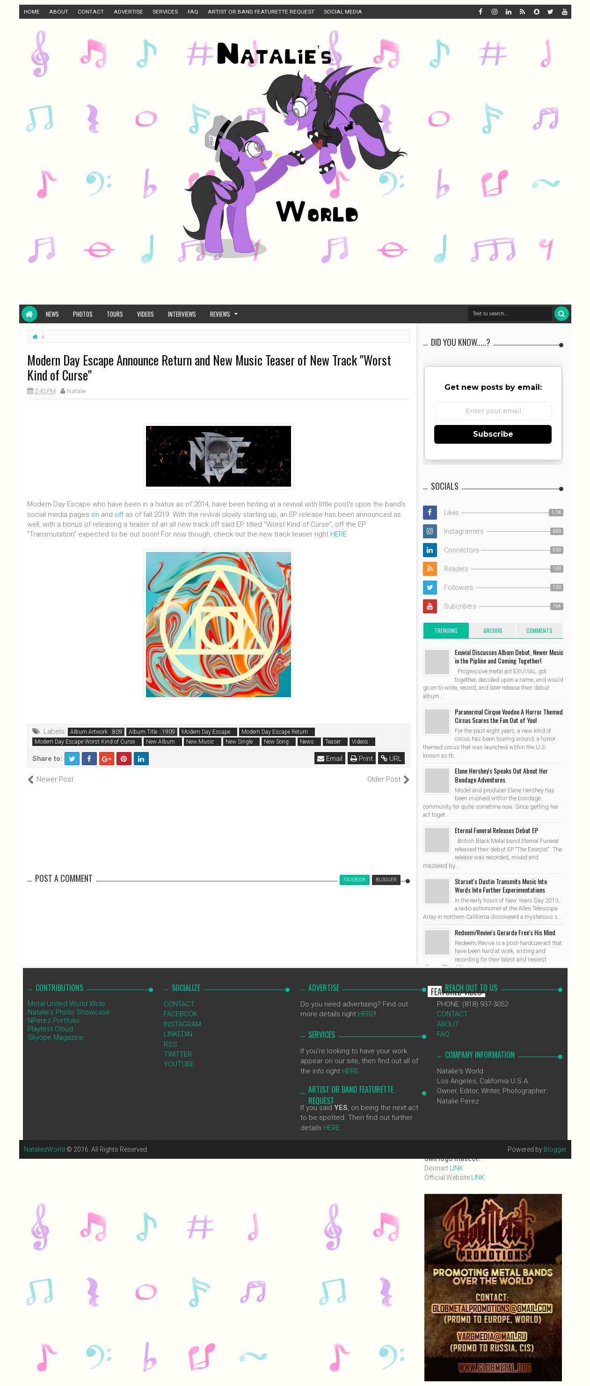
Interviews (182, 314)
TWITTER (178, 1054)
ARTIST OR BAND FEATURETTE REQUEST (261, 11)
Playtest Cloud (50, 1029)
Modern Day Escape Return (274, 732)
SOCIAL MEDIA (343, 11)
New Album (160, 741)
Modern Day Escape (206, 732)
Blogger (555, 1149)
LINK (456, 1168)
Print (361, 758)
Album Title (143, 732)
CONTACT (91, 11)
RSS (170, 1044)
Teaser (333, 741)
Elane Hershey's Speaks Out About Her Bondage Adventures (501, 775)
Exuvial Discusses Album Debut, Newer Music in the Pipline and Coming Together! (509, 656)
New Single (239, 741)
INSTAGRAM (182, 1024)
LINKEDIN (178, 1034)
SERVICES (165, 11)
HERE (338, 534)
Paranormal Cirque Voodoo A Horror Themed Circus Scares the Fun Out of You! (509, 716)
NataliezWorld (44, 1149)
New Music (200, 741)
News (52, 314)
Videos (145, 314)
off (119, 514)
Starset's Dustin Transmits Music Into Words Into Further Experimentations (501, 885)
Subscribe (493, 434)
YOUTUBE (179, 1064)
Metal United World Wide (66, 1003)
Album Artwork (89, 732)
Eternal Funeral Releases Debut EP (496, 830)
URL (391, 758)
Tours (115, 314)
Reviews (220, 314)
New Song (276, 741)
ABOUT (58, 11)
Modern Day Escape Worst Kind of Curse (85, 741)
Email (329, 758)
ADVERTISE (128, 11)
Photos (83, 314)
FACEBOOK (180, 1014)
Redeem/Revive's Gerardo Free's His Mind (505, 932)
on (95, 514)
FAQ (193, 11)
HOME (32, 11)
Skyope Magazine (56, 1037)
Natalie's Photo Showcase (69, 1012)
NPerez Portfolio (54, 1020)
